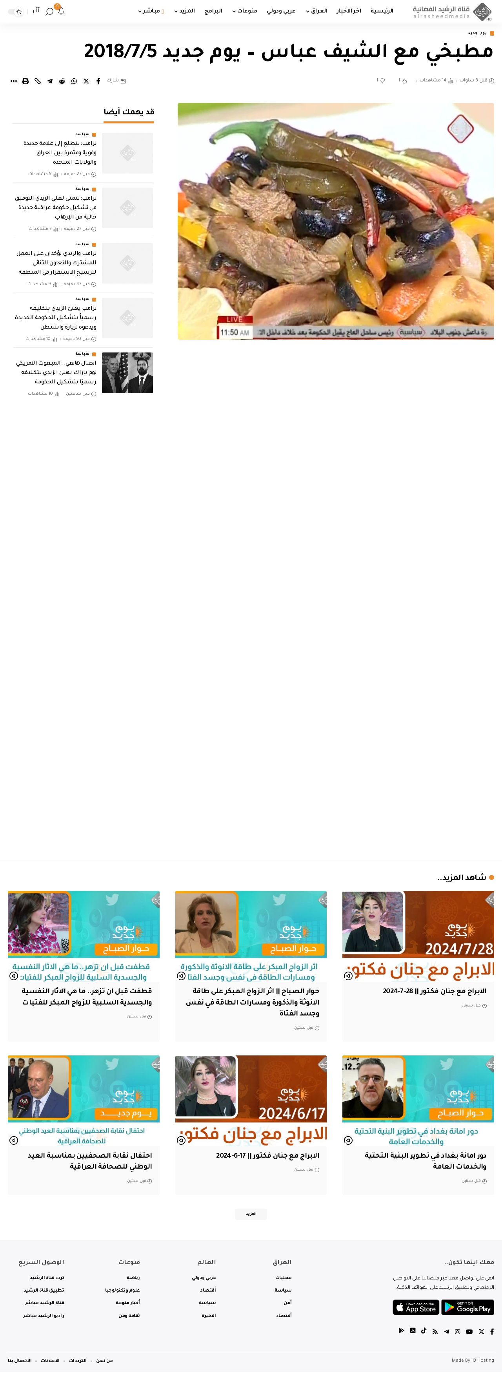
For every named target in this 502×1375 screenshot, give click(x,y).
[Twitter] (481, 1335)
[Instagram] (456, 1335)
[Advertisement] (336, 785)
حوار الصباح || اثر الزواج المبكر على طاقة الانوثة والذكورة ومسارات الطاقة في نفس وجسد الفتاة (252, 1003)
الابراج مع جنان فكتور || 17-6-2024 (261, 1157)
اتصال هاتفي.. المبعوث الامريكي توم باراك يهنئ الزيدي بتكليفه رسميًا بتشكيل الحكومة (56, 368)
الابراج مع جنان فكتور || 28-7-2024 (428, 992)
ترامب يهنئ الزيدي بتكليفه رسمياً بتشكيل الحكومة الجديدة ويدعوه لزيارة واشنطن (55, 313)
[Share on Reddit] (61, 82)
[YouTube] (468, 1335)
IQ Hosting (482, 1364)
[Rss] (433, 1335)
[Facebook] (492, 1335)
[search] (49, 11)
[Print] (25, 82)
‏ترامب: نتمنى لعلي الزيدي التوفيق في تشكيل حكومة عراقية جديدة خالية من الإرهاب (55, 203)
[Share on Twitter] (86, 82)
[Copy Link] (37, 82)
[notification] (61, 12)
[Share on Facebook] (98, 82)
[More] (13, 82)
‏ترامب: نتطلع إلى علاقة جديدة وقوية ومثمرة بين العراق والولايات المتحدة (60, 148)
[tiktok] (421, 1335)
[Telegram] (445, 1335)
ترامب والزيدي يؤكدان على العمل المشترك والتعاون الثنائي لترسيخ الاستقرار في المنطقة (56, 258)
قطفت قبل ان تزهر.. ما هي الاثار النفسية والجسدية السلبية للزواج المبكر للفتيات (95, 1003)
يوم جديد (475, 33)
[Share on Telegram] (49, 82)
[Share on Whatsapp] (74, 82)
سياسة (82, 130)
